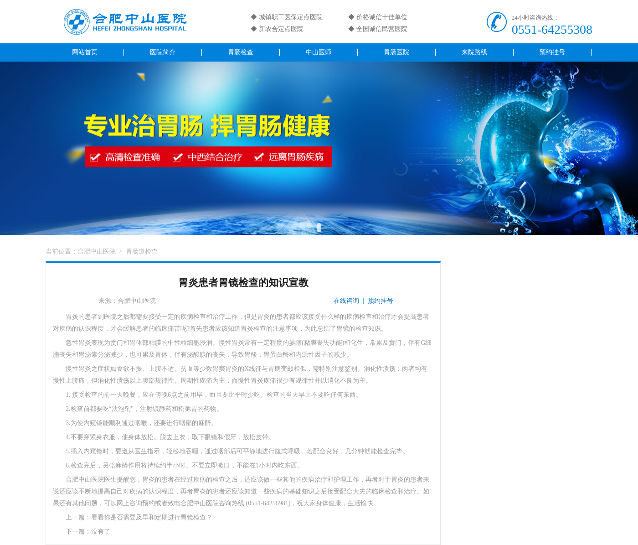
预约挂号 (552, 52)
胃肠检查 (240, 52)
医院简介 (162, 52)
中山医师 (318, 52)
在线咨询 (346, 300)
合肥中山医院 (96, 251)
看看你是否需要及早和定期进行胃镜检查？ (151, 517)
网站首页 (85, 52)
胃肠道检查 (142, 251)
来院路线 (474, 52)
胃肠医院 (396, 52)
